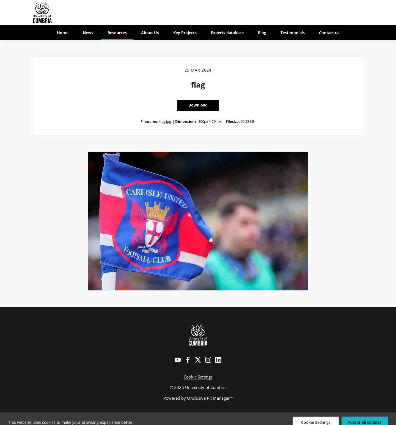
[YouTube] (178, 360)
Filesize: (233, 121)
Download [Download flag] (198, 105)
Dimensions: (186, 121)
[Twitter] (198, 360)
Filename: (149, 121)
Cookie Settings (198, 377)
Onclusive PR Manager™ (210, 398)
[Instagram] (208, 360)
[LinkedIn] (218, 360)
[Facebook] (188, 360)
